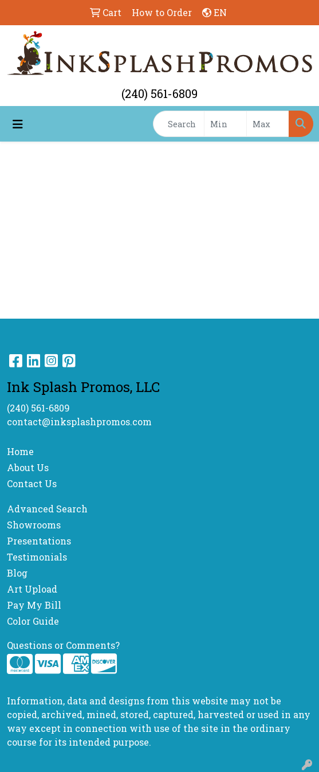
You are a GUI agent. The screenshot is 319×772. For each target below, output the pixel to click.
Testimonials (37, 557)
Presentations (39, 541)
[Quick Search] (178, 124)
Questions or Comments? (63, 645)
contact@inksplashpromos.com (79, 422)
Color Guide (33, 621)
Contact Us (32, 483)
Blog (17, 573)
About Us (28, 467)
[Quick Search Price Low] (225, 124)
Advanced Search (47, 509)
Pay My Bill (34, 605)
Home (20, 451)
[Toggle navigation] (18, 124)
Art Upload (32, 589)
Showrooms (34, 525)
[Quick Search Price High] (267, 124)
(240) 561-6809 (159, 93)
